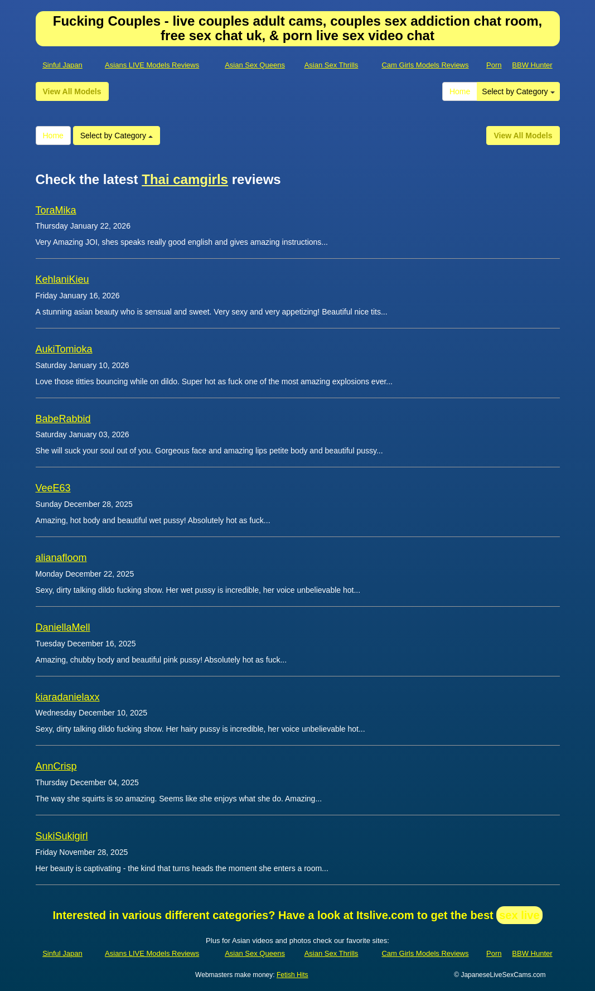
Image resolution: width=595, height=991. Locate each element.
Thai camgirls (185, 179)
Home (459, 91)
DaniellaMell (63, 627)
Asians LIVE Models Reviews (152, 65)
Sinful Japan (62, 65)
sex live (519, 915)
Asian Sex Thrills (331, 65)
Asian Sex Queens (255, 65)
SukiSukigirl (62, 836)
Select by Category (518, 91)
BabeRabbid (63, 418)
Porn (493, 65)
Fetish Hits (292, 975)
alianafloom (61, 557)
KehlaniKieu (62, 279)
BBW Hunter (532, 65)
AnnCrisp (56, 766)
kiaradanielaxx (68, 697)
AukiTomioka (64, 349)
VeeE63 (53, 488)
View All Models (72, 91)
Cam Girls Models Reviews (424, 65)
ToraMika (56, 210)
